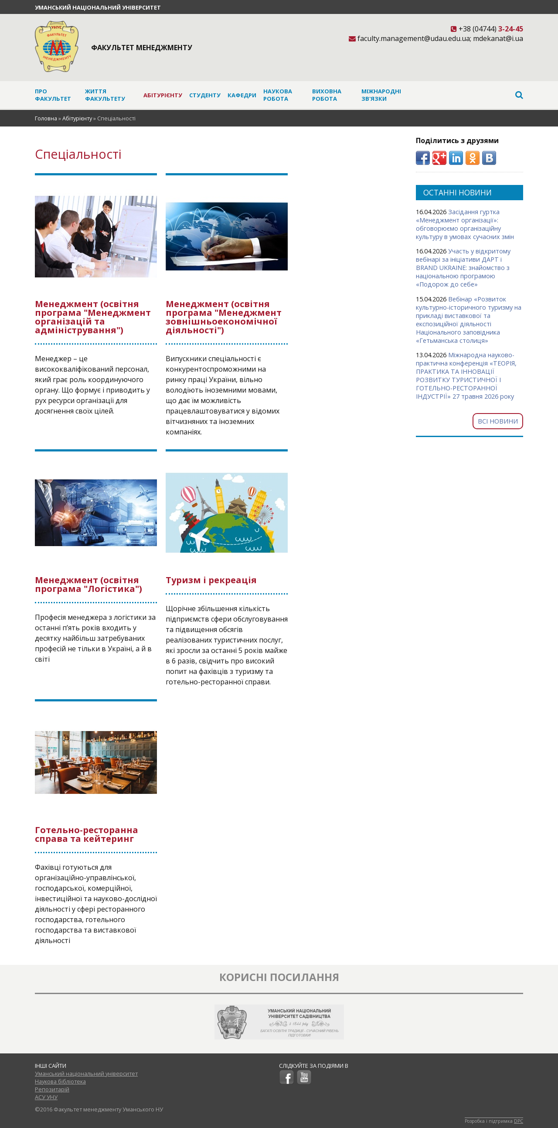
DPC (518, 1121)
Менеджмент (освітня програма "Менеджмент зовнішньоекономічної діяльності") (224, 317)
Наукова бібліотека (60, 1081)
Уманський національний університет (98, 7)
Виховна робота (326, 95)
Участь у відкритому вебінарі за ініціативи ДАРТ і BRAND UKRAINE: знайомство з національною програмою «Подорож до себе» (463, 267)
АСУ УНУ (46, 1097)
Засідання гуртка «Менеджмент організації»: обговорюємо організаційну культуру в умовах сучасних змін (465, 224)
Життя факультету (105, 95)
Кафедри (242, 95)
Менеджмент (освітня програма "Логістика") (88, 584)
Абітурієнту (162, 95)
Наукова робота (277, 95)
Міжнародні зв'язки (381, 95)
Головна (46, 118)
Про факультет (53, 95)
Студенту (205, 95)
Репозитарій (52, 1089)
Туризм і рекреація (211, 580)
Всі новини (498, 421)
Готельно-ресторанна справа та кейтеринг (86, 834)
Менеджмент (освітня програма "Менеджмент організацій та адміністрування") (93, 317)
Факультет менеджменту (141, 47)
